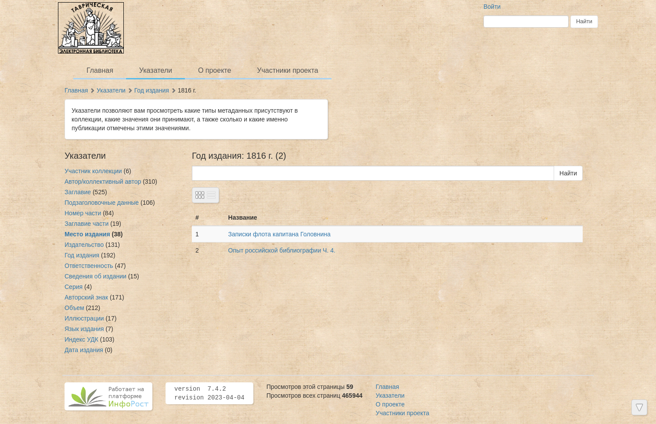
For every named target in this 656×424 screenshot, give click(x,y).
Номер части (83, 213)
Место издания (87, 234)
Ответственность (89, 265)
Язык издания (84, 328)
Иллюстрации (84, 318)
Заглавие (78, 192)
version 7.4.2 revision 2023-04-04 (209, 393)
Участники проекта (287, 70)
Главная (100, 70)
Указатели (155, 70)
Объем (74, 307)
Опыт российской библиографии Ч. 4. (281, 250)
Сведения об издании (95, 276)
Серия (74, 286)
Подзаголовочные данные (102, 202)
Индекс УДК (81, 339)
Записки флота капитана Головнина (279, 234)
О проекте (214, 70)
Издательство (84, 244)
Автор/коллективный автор (103, 181)
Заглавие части (86, 223)
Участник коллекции (93, 171)
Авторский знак (86, 297)
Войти (492, 6)
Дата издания (84, 349)
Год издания (151, 90)
